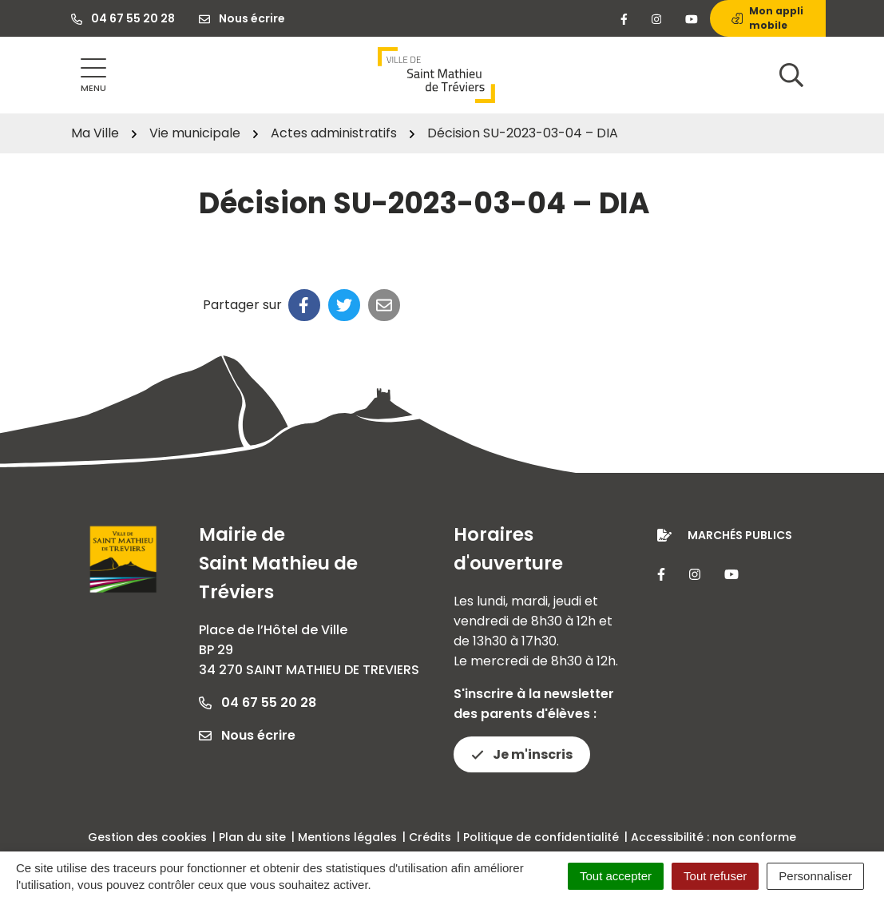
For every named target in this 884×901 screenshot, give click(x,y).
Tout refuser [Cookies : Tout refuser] (715, 876)
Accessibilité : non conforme (713, 837)
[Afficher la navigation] (93, 75)
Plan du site (252, 837)
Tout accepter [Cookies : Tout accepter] (616, 876)
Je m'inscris (522, 754)
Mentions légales (347, 837)
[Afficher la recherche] (791, 75)
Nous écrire (247, 735)
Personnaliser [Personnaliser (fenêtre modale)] (815, 876)
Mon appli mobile (767, 18)
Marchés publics (740, 535)
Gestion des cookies (147, 837)
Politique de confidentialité (541, 837)
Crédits (430, 837)
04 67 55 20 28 (257, 702)
